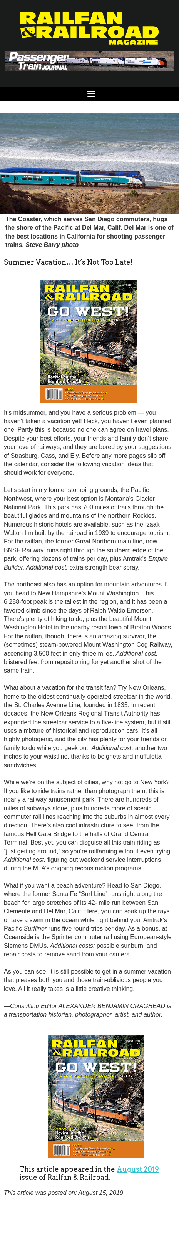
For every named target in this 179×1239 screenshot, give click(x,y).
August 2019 (138, 1169)
